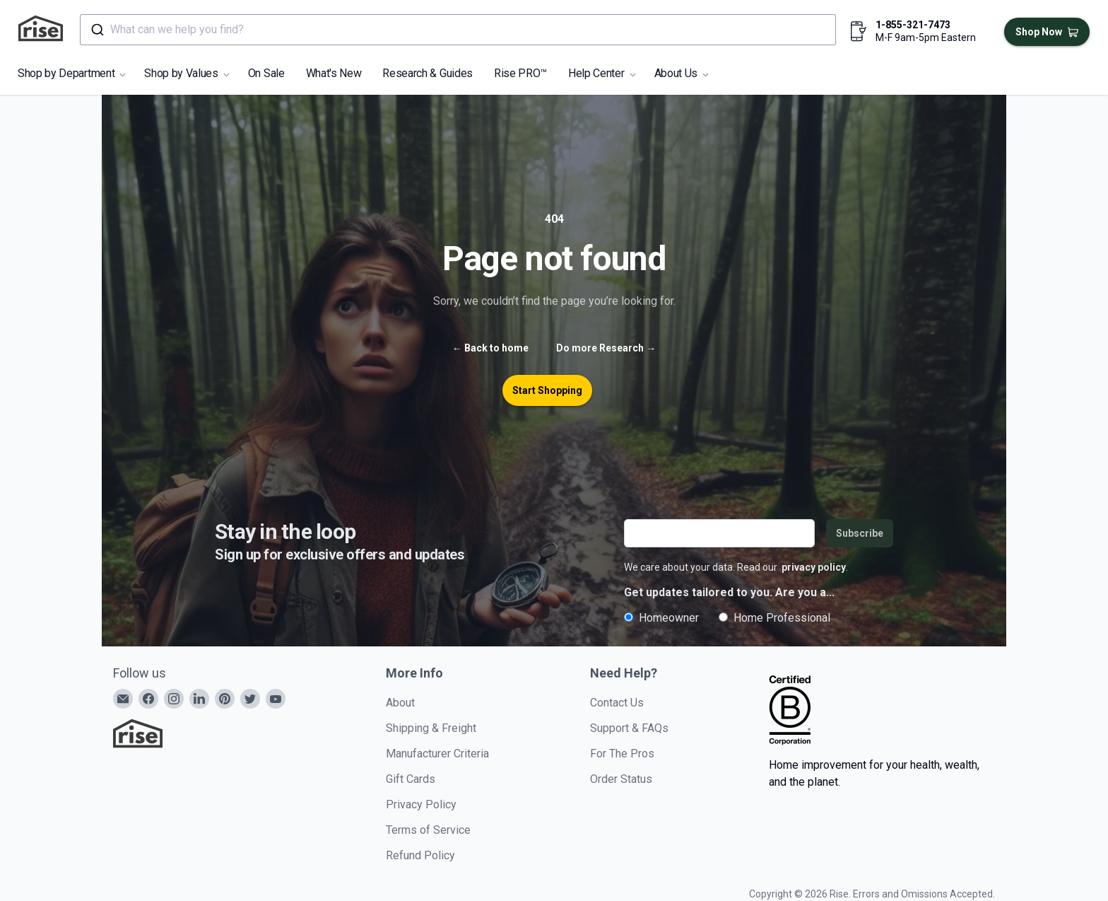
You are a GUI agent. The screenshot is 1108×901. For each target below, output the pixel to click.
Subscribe (859, 533)
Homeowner (661, 617)
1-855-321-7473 (913, 24)
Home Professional (774, 617)
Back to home (490, 348)
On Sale (266, 73)
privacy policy (814, 567)
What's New (334, 73)
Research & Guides (427, 73)
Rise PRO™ (520, 73)
